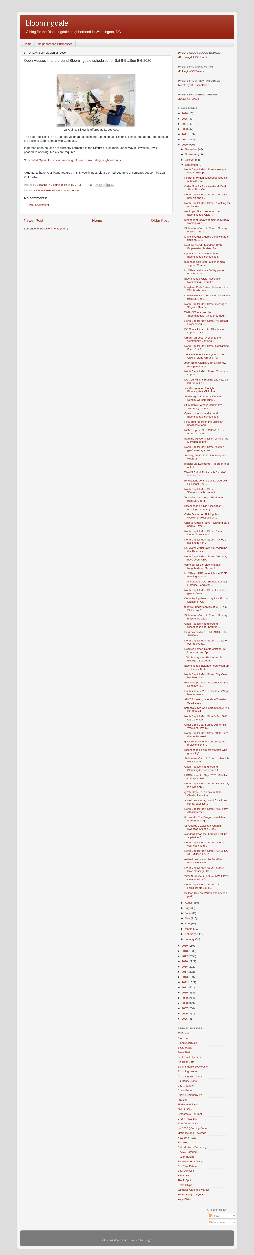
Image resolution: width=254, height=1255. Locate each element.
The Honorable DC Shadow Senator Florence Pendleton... (205, 583)
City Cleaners (186, 1085)
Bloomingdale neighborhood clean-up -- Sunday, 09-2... (206, 667)
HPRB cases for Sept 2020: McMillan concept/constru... (206, 777)
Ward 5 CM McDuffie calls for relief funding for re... (205, 474)
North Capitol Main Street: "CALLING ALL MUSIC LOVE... (206, 852)
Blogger (148, 1240)
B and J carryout (187, 1042)
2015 (185, 966)
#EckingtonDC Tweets (191, 71)
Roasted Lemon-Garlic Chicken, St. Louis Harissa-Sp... (205, 650)
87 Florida (184, 1033)
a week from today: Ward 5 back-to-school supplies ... (205, 802)
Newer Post (33, 220)
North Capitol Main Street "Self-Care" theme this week (206, 735)
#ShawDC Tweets (188, 98)
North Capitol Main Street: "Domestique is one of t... (200, 491)
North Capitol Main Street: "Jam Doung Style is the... (203, 533)
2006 (185, 1013)
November (191, 154)
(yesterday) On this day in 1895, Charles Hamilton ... (203, 794)
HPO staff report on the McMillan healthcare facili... (203, 423)
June (188, 913)
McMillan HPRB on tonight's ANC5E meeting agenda (205, 575)
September (192, 164)
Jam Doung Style (188, 1123)
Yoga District (185, 1199)
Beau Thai (184, 1052)
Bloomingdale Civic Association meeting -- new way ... (202, 507)
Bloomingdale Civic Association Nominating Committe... (202, 280)
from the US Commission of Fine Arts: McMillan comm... (206, 440)
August (189, 902)
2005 (185, 1018)
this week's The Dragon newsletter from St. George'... (204, 819)
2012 (185, 982)
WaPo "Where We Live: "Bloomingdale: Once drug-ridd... (205, 314)
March (189, 928)
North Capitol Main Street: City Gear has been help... (205, 676)
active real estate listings (48, 190)
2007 (185, 1008)
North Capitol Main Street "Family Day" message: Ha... (204, 869)
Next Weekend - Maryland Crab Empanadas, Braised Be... (203, 247)
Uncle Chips (185, 1185)
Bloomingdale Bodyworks (193, 1066)
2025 (185, 118)
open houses (71, 190)
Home (28, 44)
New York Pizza (187, 1137)
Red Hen (183, 1142)
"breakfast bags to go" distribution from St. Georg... (204, 499)
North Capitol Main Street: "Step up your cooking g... (205, 844)
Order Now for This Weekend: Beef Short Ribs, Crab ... (205, 188)
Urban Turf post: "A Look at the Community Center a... (202, 339)
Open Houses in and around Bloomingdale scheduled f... (202, 255)
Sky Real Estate (187, 1166)
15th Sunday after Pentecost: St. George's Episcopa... (203, 659)
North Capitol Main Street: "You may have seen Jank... (205, 558)
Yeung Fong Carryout (190, 1194)
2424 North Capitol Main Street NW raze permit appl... (205, 364)
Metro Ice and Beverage (192, 1132)
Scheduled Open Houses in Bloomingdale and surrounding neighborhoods (72, 160)
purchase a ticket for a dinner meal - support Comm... (205, 263)
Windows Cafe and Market (193, 1189)
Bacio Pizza (185, 1047)
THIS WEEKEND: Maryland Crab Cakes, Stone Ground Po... (204, 356)
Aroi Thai (183, 1038)
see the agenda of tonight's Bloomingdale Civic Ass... (200, 390)
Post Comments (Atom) (54, 228)
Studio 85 (183, 1175)
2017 (185, 956)
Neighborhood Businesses (55, 44)
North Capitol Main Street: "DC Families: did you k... (202, 886)
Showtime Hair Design (191, 1161)
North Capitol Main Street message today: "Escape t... (205, 171)
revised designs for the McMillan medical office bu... (203, 861)
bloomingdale (47, 23)
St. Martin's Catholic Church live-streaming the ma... (203, 406)
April (188, 923)
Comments (217, 1222)
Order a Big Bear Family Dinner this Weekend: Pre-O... (205, 726)
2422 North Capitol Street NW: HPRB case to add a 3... (206, 878)
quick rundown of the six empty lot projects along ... (204, 743)
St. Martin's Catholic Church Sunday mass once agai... (205, 617)
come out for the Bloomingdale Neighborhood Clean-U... (202, 566)
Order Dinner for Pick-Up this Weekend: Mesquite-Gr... (201, 516)
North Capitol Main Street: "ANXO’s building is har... (205, 541)
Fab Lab (183, 1099)
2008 (185, 1003)
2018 (185, 951)
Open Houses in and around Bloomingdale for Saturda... (202, 625)
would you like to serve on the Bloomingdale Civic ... (202, 213)
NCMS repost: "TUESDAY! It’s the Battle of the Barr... (204, 432)
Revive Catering (187, 1151)
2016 (185, 961)
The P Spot (184, 1180)
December (191, 149)
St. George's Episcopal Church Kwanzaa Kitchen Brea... (202, 827)
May (188, 918)
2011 (185, 987)
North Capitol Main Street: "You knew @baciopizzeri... (206, 810)
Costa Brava (185, 1090)
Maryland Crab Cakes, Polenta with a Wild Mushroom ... (206, 289)
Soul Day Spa (186, 1170)
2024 (185, 123)
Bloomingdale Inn (188, 1071)
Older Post (160, 220)
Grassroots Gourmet (190, 1113)
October (190, 159)
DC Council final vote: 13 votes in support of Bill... (204, 331)
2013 (185, 976)
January (190, 939)
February (190, 933)
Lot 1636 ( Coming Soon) (193, 1128)
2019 (185, 945)
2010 (185, 992)
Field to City (185, 1109)
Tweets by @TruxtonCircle (193, 85)
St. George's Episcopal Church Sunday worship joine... (202, 398)
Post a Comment (39, 204)
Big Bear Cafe (186, 1061)
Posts (214, 1215)
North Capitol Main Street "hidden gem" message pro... (204, 448)
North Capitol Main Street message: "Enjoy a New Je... (205, 306)
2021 (185, 139)
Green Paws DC (187, 1118)
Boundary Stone (187, 1080)
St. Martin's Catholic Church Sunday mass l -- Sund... (205, 230)
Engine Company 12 (190, 1094)
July (187, 908)
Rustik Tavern (186, 1156)
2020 (185, 144)
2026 (185, 113)
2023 (185, 128)
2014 (185, 971)
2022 (185, 134)
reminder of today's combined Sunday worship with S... (206, 221)
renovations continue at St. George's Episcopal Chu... (206, 482)
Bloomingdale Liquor (190, 1076)
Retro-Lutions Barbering (192, 1147)
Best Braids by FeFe (190, 1057)
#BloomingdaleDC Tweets (193, 57)
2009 (185, 997)
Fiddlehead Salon (188, 1104)
